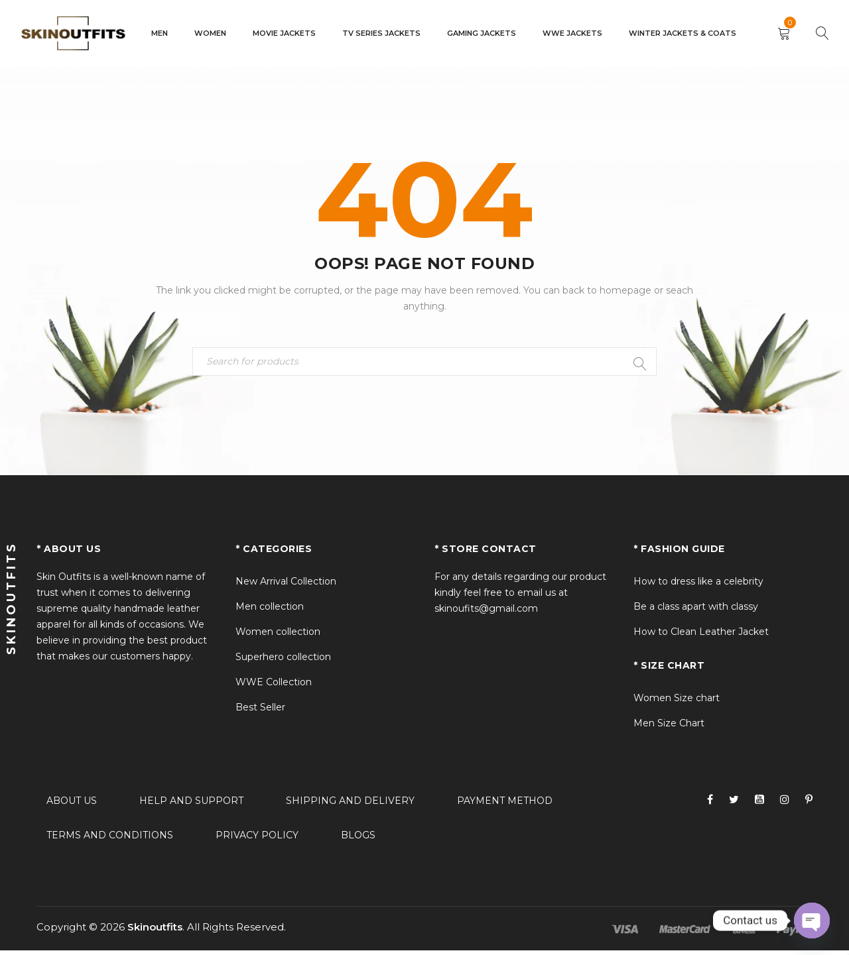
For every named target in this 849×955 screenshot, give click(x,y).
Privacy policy (257, 840)
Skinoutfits (154, 931)
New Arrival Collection (285, 586)
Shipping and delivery (350, 805)
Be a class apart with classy (695, 611)
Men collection (269, 611)
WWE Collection (273, 687)
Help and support (191, 805)
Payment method (505, 805)
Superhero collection (283, 661)
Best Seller (260, 712)
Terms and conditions (109, 840)
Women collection (277, 636)
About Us (71, 805)
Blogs (358, 840)
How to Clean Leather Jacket (701, 636)
